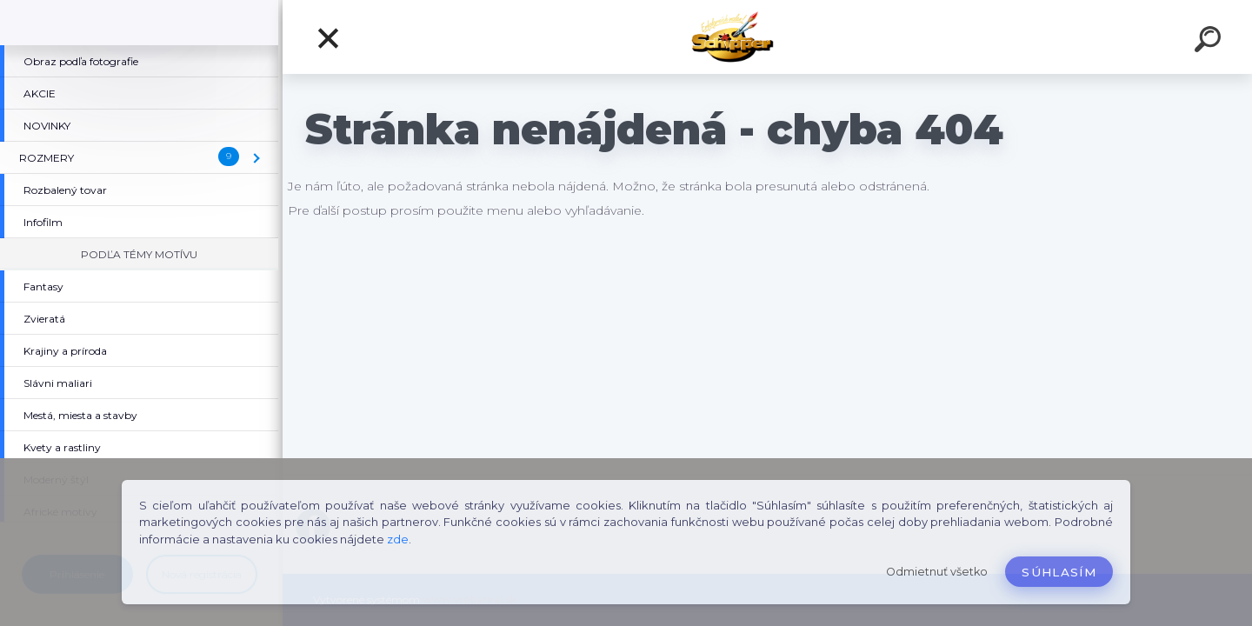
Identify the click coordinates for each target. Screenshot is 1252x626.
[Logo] (767, 36)
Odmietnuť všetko (937, 571)
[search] (1210, 42)
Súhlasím (1059, 572)
